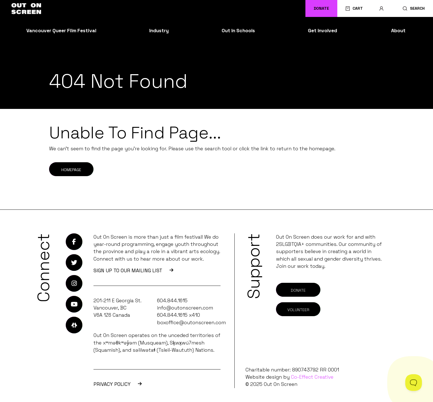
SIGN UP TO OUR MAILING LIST (133, 271)
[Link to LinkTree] (74, 325)
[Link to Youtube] (74, 304)
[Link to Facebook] (74, 241)
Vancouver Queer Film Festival (61, 31)
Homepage (71, 169)
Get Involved (322, 31)
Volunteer (298, 309)
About (398, 31)
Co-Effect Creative (312, 377)
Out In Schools (238, 31)
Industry (159, 31)
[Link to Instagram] (74, 283)
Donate (321, 8)
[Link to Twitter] (74, 262)
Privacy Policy (117, 384)
